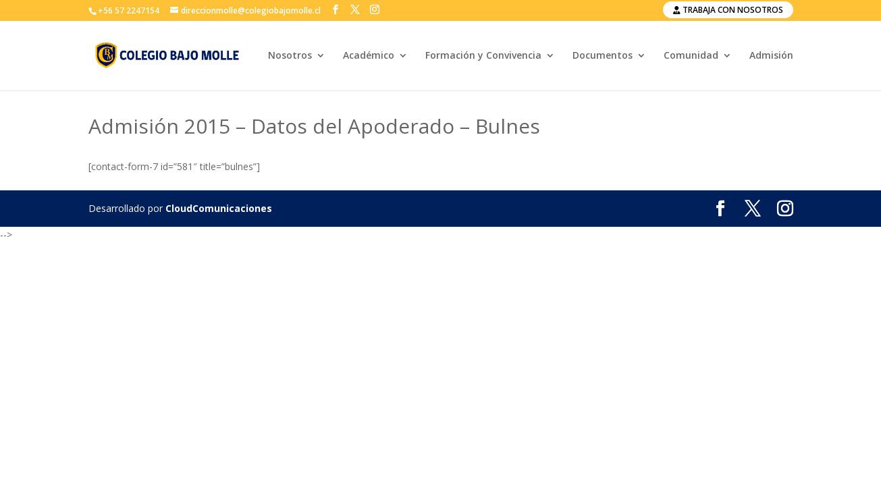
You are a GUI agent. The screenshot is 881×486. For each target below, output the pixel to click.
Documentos (602, 56)
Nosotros (290, 56)
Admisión (771, 56)
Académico (368, 56)
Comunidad (691, 56)
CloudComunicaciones (218, 208)
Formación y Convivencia (483, 56)
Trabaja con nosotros (728, 10)
